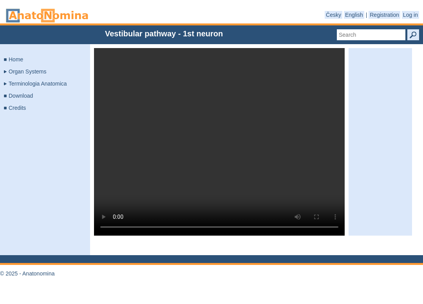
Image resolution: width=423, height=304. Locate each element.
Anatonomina (47, 15)
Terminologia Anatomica (38, 83)
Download (21, 96)
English (354, 15)
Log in (410, 15)
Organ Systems (27, 71)
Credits (17, 108)
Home (16, 59)
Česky (333, 15)
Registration (384, 15)
